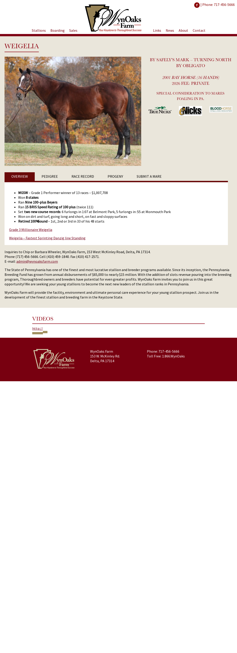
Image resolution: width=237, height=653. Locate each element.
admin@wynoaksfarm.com (37, 261)
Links (157, 30)
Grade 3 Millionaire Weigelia (30, 229)
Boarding (57, 30)
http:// (37, 328)
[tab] (20, 176)
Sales (73, 30)
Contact (199, 30)
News (170, 30)
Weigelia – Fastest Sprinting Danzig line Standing (47, 238)
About (183, 30)
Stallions (39, 30)
